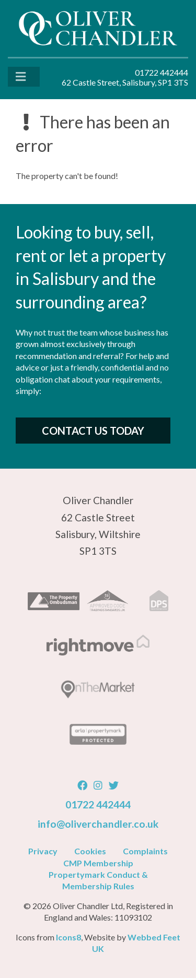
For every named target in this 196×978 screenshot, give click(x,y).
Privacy (42, 851)
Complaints (145, 851)
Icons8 (68, 937)
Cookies (90, 851)
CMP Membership (98, 863)
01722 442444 (98, 804)
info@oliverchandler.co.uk (98, 824)
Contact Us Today (93, 430)
